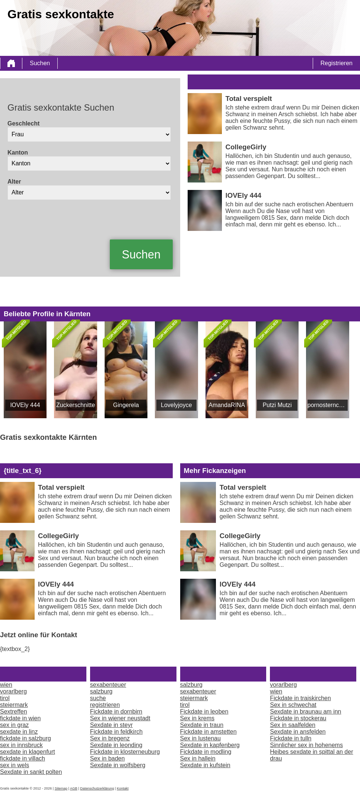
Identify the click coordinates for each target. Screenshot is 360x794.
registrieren (105, 705)
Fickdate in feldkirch (116, 731)
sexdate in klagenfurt (27, 752)
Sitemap (61, 788)
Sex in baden (107, 758)
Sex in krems (197, 718)
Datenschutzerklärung (97, 788)
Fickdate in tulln (290, 738)
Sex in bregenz (110, 738)
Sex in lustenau (200, 738)
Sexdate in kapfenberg (210, 745)
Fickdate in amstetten (208, 731)
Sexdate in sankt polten (31, 772)
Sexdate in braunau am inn (305, 711)
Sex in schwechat (293, 705)
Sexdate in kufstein (205, 765)
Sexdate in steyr (111, 725)
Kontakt (123, 788)
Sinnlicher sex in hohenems (306, 745)
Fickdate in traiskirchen (300, 698)
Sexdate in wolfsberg (118, 765)
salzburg (101, 691)
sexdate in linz (19, 731)
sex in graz (14, 725)
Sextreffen (13, 711)
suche (98, 698)
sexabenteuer (108, 685)
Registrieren (337, 63)
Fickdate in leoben (204, 711)
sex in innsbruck (21, 745)
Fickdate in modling (206, 752)
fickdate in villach (22, 758)
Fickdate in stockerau (298, 718)
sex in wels (14, 765)
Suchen (40, 63)
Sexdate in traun (202, 725)
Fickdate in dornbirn (116, 711)
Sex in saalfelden (292, 725)
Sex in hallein (198, 758)
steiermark (14, 705)
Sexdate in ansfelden (297, 731)
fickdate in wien (20, 718)
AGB (73, 788)
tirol (5, 698)
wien (6, 685)
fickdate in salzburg (25, 738)
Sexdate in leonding (116, 745)
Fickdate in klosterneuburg (125, 752)
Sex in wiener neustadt (120, 718)
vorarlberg (13, 691)
